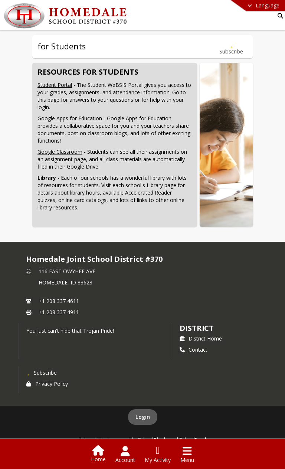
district (197, 328)
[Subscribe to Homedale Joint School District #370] (41, 372)
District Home (201, 338)
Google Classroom (59, 151)
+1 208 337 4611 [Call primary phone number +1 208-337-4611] (59, 300)
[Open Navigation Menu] (187, 454)
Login (142, 416)
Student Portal (54, 84)
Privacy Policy (47, 383)
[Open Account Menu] (125, 454)
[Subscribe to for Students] (231, 46)
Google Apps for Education (69, 118)
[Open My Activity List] (158, 454)
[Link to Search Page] (279, 15)
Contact (193, 349)
